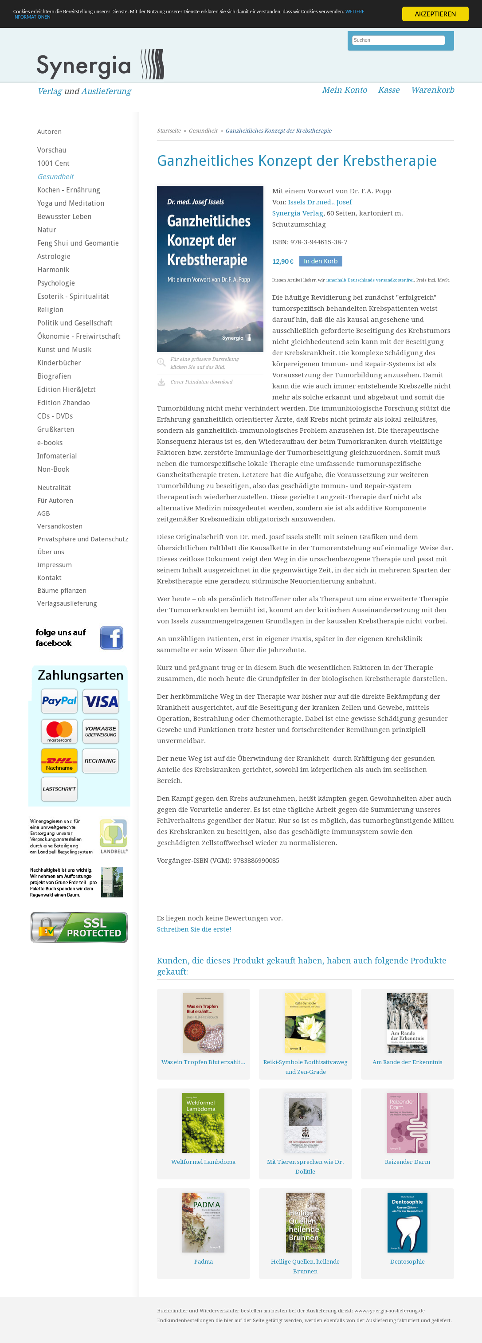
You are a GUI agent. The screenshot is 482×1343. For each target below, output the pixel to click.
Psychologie (56, 283)
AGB (43, 513)
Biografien (54, 376)
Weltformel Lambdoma (203, 1162)
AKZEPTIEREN (435, 14)
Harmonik (53, 270)
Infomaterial (57, 456)
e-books (50, 443)
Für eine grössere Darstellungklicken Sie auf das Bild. (204, 363)
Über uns (50, 552)
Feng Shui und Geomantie (78, 243)
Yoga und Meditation (70, 203)
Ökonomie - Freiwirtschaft (79, 336)
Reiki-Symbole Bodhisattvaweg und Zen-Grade (305, 1067)
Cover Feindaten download (201, 382)
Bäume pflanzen (61, 591)
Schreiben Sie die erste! (194, 929)
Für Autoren (55, 501)
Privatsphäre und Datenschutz (82, 539)
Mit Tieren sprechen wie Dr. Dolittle (305, 1167)
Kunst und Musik (64, 349)
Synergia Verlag (297, 213)
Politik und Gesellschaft (75, 323)
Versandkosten (59, 526)
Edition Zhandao (63, 403)
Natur (46, 230)
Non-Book (53, 469)
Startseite (168, 131)
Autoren (49, 132)
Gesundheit (55, 176)
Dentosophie (407, 1261)
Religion (50, 309)
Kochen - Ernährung (68, 190)
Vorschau (52, 150)
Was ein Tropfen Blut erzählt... (203, 1062)
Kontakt (49, 578)
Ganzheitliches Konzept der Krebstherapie (278, 131)
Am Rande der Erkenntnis (407, 1062)
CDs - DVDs (55, 416)
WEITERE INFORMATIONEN (192, 21)
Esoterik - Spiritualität (73, 296)
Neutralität (54, 488)
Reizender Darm (407, 1162)
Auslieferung (106, 91)
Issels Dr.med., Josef (320, 202)
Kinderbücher (59, 363)
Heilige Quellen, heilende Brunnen (305, 1266)
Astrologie (54, 256)
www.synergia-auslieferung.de (389, 1311)
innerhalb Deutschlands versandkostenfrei (370, 280)
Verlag (49, 91)
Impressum (54, 565)
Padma (203, 1261)
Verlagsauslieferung (67, 603)
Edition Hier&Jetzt (66, 389)
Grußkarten (55, 429)
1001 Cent (53, 163)
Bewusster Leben (64, 216)
